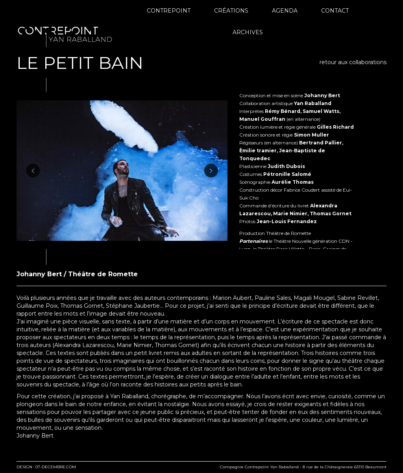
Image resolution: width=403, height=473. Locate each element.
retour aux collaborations (353, 62)
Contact (335, 10)
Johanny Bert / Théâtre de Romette (77, 274)
